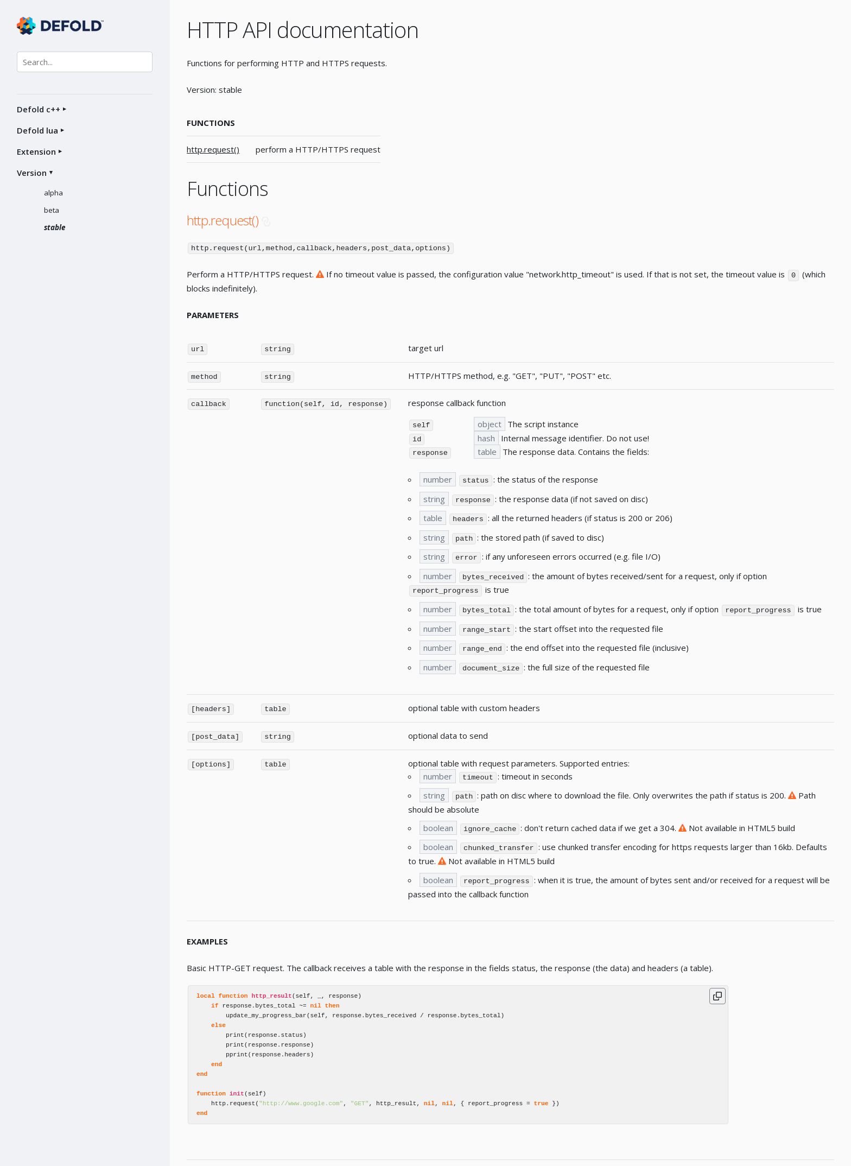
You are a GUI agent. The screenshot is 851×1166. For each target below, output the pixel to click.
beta (51, 210)
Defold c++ (38, 109)
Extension (36, 151)
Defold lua (37, 130)
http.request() (213, 149)
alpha (53, 193)
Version (32, 172)
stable (55, 227)
